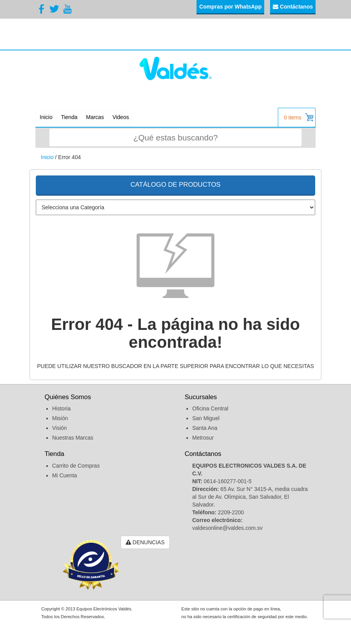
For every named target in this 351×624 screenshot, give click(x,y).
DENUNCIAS (145, 542)
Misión (60, 418)
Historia (61, 408)
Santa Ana (205, 428)
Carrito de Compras (76, 466)
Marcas (95, 117)
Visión (59, 428)
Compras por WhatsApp (230, 7)
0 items (298, 117)
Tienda (69, 117)
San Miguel (205, 418)
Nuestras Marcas (72, 438)
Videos (120, 117)
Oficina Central (210, 408)
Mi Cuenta (64, 475)
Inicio (46, 117)
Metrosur (203, 438)
